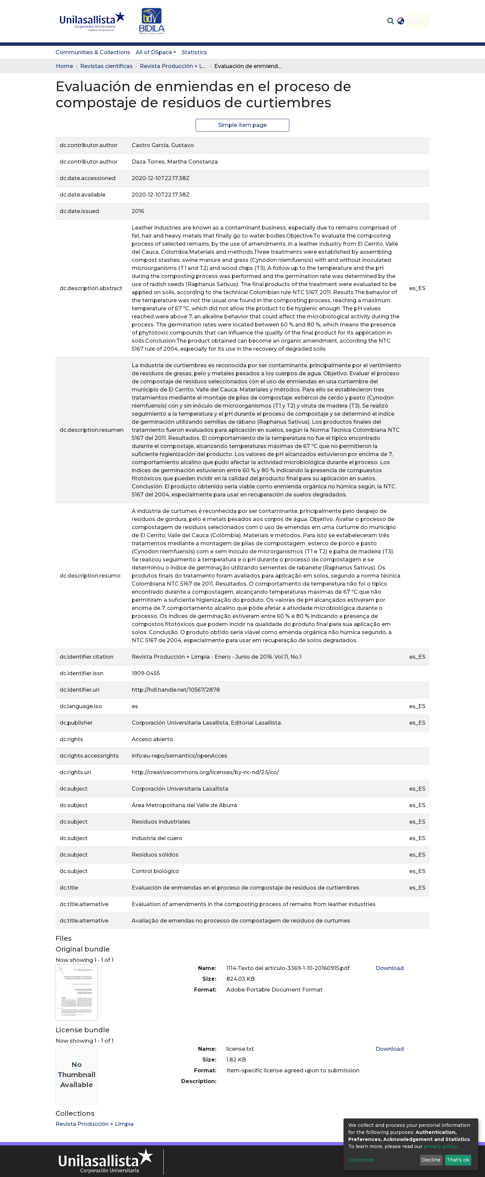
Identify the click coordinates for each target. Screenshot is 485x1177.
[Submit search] (390, 21)
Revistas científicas (106, 66)
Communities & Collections (93, 52)
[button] (401, 21)
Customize (361, 1160)
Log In (416, 21)
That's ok (458, 1160)
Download (390, 968)
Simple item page (242, 125)
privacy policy (440, 1146)
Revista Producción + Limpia (173, 66)
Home (64, 66)
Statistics (194, 52)
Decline (431, 1160)
